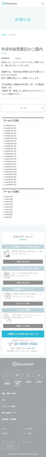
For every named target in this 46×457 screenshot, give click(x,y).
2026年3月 (9, 131)
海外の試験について (9, 413)
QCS (4, 400)
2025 (7, 199)
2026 (7, 196)
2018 (7, 217)
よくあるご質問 (28, 429)
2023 (7, 204)
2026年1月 (9, 136)
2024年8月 (9, 179)
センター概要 (27, 433)
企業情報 (39, 382)
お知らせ (4, 429)
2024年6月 (9, 184)
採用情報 (28, 382)
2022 (7, 207)
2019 (7, 214)
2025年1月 (9, 167)
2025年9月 (9, 146)
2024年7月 (9, 182)
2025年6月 (9, 154)
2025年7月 (9, 151)
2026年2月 (9, 133)
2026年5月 (9, 125)
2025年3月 (9, 161)
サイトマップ (27, 442)
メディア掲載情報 (7, 383)
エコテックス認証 (8, 406)
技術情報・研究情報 (9, 419)
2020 (7, 212)
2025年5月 (9, 156)
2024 (7, 202)
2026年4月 (9, 128)
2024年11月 (9, 172)
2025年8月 (9, 149)
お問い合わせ (10, 447)
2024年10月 (9, 174)
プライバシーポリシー (8, 442)
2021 (7, 209)
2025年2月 (9, 164)
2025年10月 (9, 143)
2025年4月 (9, 159)
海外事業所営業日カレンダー (17, 384)
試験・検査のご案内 (9, 393)
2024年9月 (9, 177)
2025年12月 (9, 138)
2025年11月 (9, 141)
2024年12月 (9, 169)
